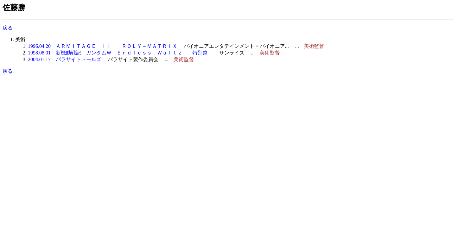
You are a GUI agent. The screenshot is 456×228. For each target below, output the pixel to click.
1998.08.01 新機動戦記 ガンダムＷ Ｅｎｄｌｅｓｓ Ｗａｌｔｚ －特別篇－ (120, 52)
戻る (8, 27)
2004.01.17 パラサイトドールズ (64, 59)
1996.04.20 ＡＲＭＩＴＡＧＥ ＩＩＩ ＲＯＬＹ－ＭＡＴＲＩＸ (102, 46)
